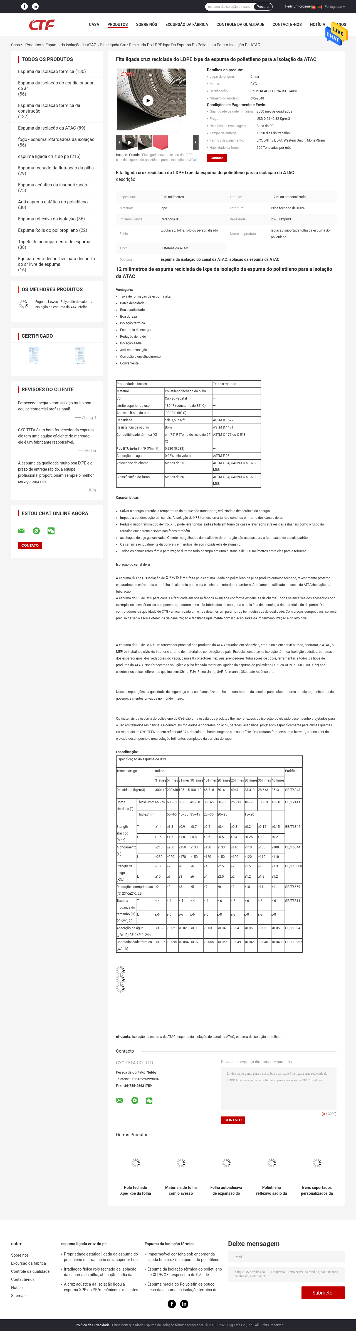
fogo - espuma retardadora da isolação (56, 139)
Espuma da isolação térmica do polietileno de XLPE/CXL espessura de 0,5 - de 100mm (184, 1273)
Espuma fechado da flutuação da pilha (56, 168)
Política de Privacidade (93, 1325)
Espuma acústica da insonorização (52, 185)
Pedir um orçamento (300, 6)
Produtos (118, 24)
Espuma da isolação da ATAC (71, 45)
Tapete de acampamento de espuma (54, 241)
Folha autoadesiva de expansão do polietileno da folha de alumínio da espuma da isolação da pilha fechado (226, 1190)
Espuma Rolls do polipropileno (48, 230)
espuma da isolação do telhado (259, 1037)
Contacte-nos (287, 24)
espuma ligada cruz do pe (43, 156)
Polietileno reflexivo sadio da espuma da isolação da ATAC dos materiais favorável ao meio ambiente (271, 1190)
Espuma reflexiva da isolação (47, 219)
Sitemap (18, 1295)
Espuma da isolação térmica (46, 71)
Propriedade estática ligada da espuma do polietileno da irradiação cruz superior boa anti (101, 1258)
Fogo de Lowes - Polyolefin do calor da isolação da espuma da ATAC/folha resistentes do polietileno (63, 307)
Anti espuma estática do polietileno (53, 202)
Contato (217, 158)
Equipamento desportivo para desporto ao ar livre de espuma (56, 261)
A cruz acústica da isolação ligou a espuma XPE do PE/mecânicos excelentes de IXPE (101, 1288)
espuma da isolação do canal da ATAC (205, 1037)
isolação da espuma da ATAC (153, 1037)
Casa (94, 24)
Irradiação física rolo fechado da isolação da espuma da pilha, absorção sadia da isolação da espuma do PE (100, 1273)
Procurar (263, 7)
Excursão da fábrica (186, 24)
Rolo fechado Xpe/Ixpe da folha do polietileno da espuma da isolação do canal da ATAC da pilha (135, 1190)
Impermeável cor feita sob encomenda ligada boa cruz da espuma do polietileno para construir (183, 1258)
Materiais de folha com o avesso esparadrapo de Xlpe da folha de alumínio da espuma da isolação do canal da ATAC (181, 1190)
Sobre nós (146, 24)
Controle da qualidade (240, 24)
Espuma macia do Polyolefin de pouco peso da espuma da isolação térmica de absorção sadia (182, 1288)
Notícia (317, 24)
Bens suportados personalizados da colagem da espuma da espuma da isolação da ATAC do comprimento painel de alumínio (317, 1190)
